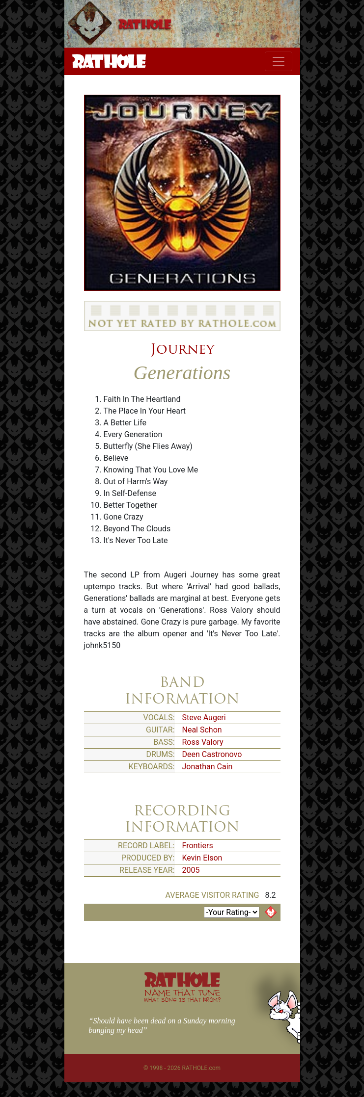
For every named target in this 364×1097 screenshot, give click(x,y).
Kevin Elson (202, 857)
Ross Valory (203, 742)
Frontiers (197, 845)
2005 (191, 870)
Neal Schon (202, 729)
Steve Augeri (204, 717)
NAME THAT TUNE (182, 995)
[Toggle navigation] (278, 61)
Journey (182, 349)
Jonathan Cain (207, 766)
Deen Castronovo (212, 754)
